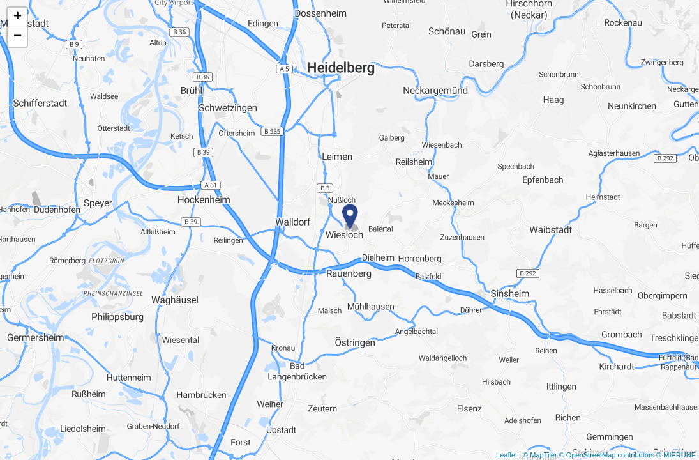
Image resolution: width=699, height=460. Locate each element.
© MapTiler (540, 455)
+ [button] (17, 17)
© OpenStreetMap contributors (606, 455)
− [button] (17, 37)
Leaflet (506, 455)
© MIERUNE (676, 455)
